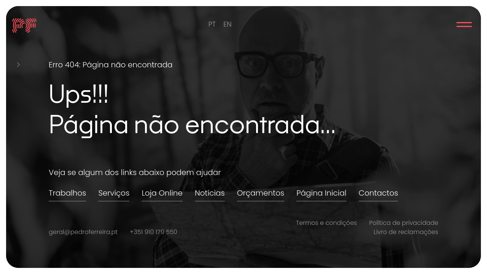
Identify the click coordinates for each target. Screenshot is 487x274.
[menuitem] (212, 24)
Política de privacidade (403, 222)
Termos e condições (326, 222)
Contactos (378, 193)
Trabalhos (67, 193)
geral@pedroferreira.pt (83, 232)
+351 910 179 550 (153, 232)
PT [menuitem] (212, 24)
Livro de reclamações (406, 232)
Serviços (113, 193)
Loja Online (162, 193)
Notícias (210, 193)
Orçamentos (260, 193)
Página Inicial (321, 193)
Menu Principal (464, 24)
